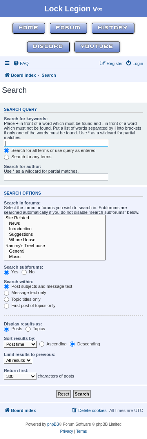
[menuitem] (21, 63)
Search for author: (22, 166)
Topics (35, 328)
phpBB (53, 424)
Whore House (55, 240)
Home (29, 28)
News (55, 223)
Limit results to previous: (29, 354)
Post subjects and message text (38, 286)
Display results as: (23, 324)
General (55, 251)
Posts (13, 328)
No (28, 271)
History (113, 28)
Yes (11, 271)
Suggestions (55, 234)
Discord (48, 47)
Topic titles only (22, 299)
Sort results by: (20, 338)
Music (55, 257)
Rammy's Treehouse (55, 246)
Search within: (18, 281)
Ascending (53, 343)
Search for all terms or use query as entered (50, 150)
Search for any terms (27, 156)
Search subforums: (23, 267)
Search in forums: (22, 203)
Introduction (55, 229)
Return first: (16, 370)
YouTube (97, 47)
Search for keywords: (26, 118)
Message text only (25, 292)
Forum (68, 28)
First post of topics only (30, 305)
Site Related (55, 218)
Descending (85, 343)
